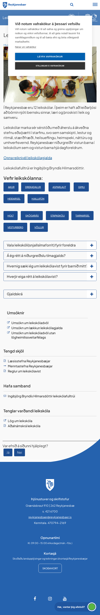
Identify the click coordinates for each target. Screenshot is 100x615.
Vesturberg (15, 227)
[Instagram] (50, 598)
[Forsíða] (14, 4)
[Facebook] (35, 598)
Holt (11, 215)
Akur (11, 187)
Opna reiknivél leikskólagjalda (27, 157)
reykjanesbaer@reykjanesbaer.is (50, 517)
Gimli (81, 187)
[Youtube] (65, 598)
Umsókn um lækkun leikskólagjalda (36, 328)
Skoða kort (50, 568)
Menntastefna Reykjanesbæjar (30, 366)
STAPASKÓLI (57, 215)
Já (7, 452)
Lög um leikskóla (20, 421)
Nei (19, 452)
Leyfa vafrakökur (50, 56)
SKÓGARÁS (32, 215)
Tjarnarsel (82, 215)
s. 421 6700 (50, 511)
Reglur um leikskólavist (24, 371)
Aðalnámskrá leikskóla (24, 426)
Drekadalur (33, 187)
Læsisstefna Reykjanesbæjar (29, 361)
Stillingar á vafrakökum (50, 66)
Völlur (39, 227)
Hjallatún (38, 198)
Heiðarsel (14, 198)
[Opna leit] (72, 4)
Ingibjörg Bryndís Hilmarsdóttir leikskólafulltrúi (41, 396)
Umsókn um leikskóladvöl (30, 323)
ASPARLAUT (59, 187)
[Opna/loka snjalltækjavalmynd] (95, 5)
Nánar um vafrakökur (25, 47)
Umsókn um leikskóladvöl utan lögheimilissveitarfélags (33, 335)
